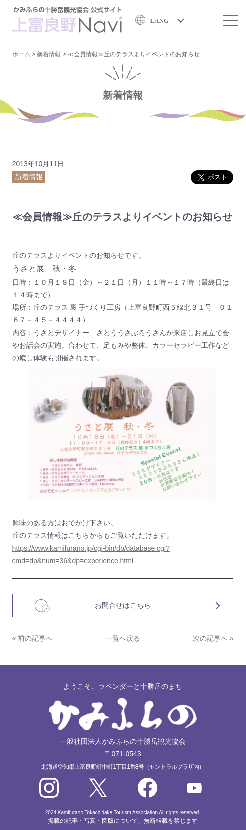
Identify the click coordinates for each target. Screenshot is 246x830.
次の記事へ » (213, 638)
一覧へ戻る (123, 638)
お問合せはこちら (123, 606)
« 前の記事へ (33, 638)
